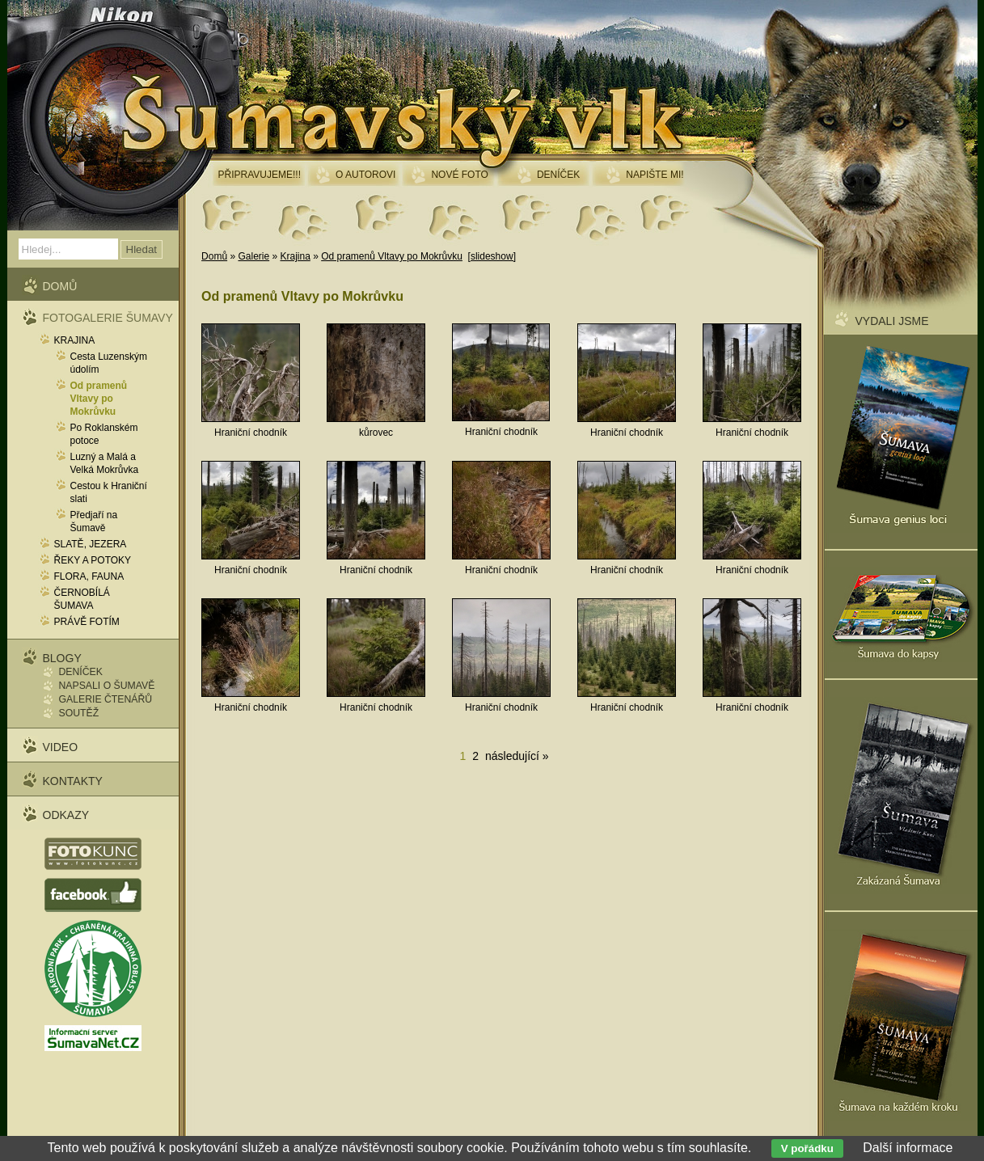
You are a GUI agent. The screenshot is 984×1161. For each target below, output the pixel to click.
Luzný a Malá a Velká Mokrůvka (104, 463)
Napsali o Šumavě (107, 685)
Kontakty (73, 781)
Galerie (253, 256)
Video (60, 747)
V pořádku (807, 1148)
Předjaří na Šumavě (94, 521)
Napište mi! (654, 174)
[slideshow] (492, 256)
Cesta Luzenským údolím (108, 363)
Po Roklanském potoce (104, 434)
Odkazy (66, 814)
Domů (214, 256)
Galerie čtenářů (106, 699)
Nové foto (459, 174)
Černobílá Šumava (82, 599)
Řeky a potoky (93, 560)
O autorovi (365, 174)
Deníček (81, 672)
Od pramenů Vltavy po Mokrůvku (391, 256)
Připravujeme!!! (259, 174)
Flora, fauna (89, 576)
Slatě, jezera (90, 544)
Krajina (295, 256)
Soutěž (79, 713)
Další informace (907, 1148)
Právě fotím (87, 621)
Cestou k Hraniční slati (108, 492)
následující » (517, 755)
